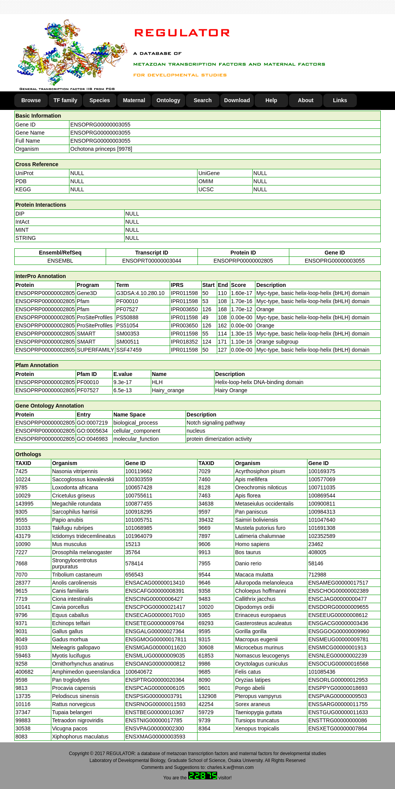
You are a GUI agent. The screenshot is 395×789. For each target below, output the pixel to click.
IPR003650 (184, 309)
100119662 (138, 471)
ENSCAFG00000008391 (154, 591)
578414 (134, 563)
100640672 (138, 672)
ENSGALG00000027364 (154, 631)
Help (271, 100)
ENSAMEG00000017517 (338, 583)
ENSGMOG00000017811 (156, 639)
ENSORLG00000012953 (338, 680)
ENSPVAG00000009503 (337, 696)
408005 (317, 552)
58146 (315, 563)
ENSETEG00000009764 (154, 623)
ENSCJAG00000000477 (337, 599)
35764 (132, 552)
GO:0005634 (92, 431)
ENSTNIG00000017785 (153, 720)
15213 (132, 544)
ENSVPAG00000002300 (154, 728)
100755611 (138, 495)
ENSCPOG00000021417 (155, 607)
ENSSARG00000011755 (338, 704)
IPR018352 (184, 342)
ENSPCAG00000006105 (155, 688)
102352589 (321, 536)
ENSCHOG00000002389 (338, 591)
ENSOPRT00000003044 (151, 261)
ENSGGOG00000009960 (338, 631)
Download (237, 100)
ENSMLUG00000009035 (155, 655)
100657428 (138, 487)
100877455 (138, 504)
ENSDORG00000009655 (338, 607)
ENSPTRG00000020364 (154, 680)
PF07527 (88, 390)
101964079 (138, 536)
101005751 (138, 520)
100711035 (321, 487)
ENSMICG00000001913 (337, 647)
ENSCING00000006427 (154, 599)
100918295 (138, 512)
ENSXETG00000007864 (337, 728)
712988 (317, 575)
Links (340, 100)
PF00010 (88, 382)
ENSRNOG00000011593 (155, 704)
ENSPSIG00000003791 (153, 696)
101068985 (138, 528)
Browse (31, 100)
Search (203, 100)
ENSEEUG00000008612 (338, 615)
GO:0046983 (92, 439)
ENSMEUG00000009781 (338, 639)
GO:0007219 (92, 423)
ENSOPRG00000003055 (100, 124)
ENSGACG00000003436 (338, 623)
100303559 (138, 479)
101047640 (321, 520)
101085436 (321, 672)
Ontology (168, 100)
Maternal (134, 100)
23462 (315, 544)
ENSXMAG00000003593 (155, 736)
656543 (134, 575)
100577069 (321, 479)
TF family (65, 100)
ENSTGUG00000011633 (338, 712)
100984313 (321, 512)
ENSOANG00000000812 (155, 664)
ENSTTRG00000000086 (337, 720)
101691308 (321, 528)
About (305, 100)
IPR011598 (184, 293)
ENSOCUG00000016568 (338, 664)
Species (99, 100)
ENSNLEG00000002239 (337, 655)
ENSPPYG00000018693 (337, 688)
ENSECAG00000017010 (155, 615)
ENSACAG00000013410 (155, 583)
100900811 (321, 504)
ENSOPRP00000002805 (243, 261)
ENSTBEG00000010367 (154, 712)
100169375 (321, 471)
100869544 (321, 495)
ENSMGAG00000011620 (155, 647)
